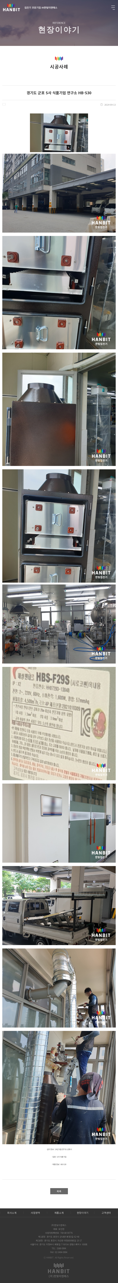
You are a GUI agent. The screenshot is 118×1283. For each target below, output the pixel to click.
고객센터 (106, 1213)
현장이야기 (82, 1213)
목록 (59, 1191)
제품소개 (59, 1213)
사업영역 (35, 1213)
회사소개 (11, 1213)
